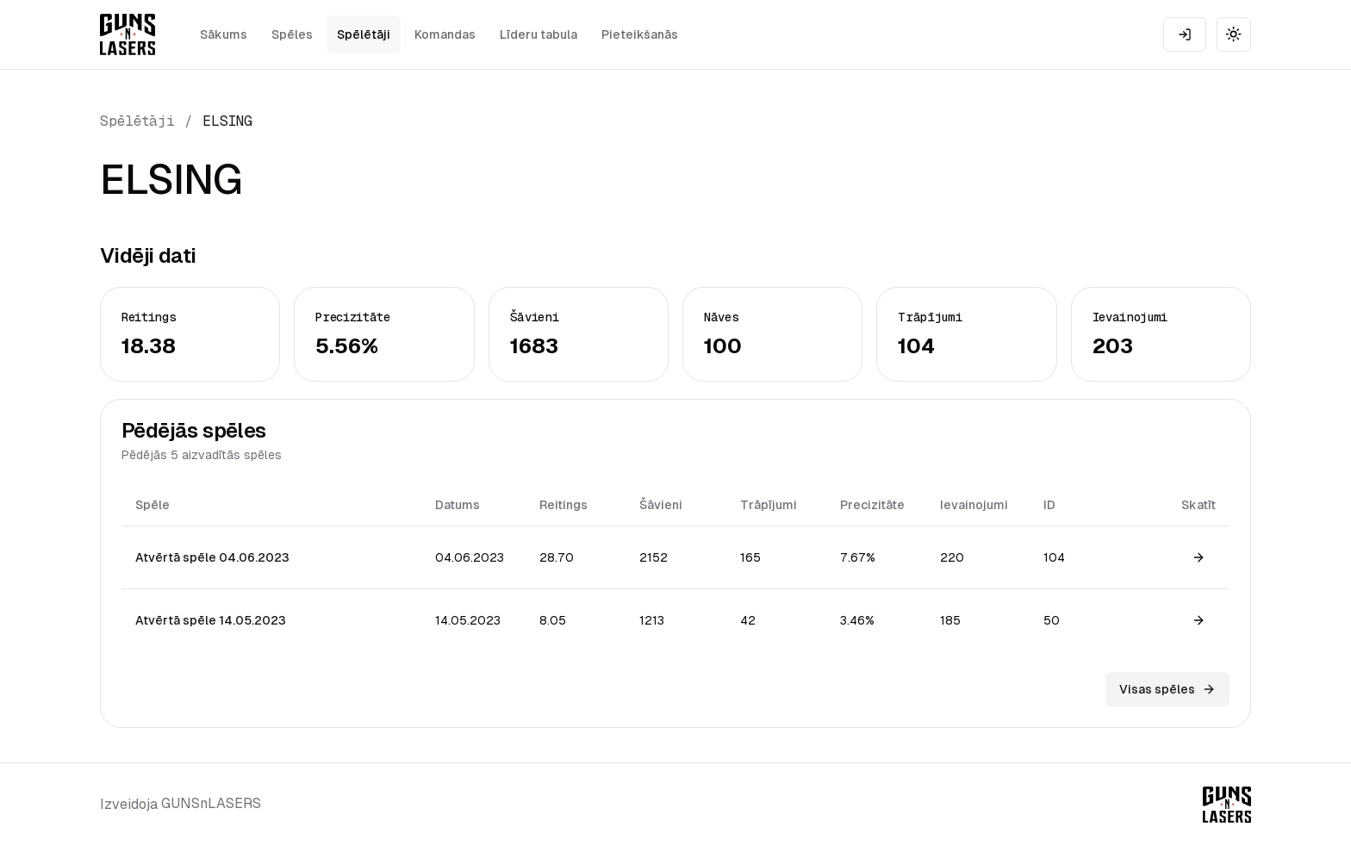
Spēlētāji (363, 34)
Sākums (223, 34)
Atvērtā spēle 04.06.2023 (212, 557)
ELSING (227, 121)
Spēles (292, 34)
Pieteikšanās (639, 34)
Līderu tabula (538, 34)
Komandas (445, 34)
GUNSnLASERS (211, 803)
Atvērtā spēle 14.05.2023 (210, 620)
